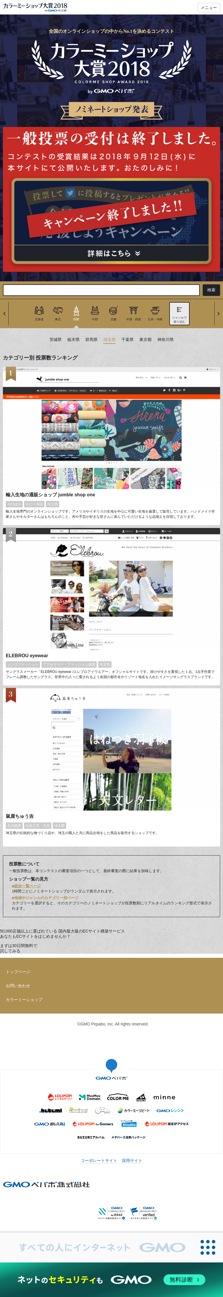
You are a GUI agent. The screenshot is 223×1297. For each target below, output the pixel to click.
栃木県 (73, 339)
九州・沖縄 (155, 319)
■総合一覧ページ (26, 886)
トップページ (18, 971)
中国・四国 (133, 319)
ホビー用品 (34, 504)
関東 (76, 319)
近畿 (113, 319)
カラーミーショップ (24, 999)
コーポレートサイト (99, 1160)
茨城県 (55, 339)
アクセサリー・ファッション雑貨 (69, 664)
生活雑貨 (14, 826)
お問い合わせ (18, 985)
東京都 (145, 339)
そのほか (14, 504)
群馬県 (91, 339)
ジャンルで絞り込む (179, 319)
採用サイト (132, 1160)
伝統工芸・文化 (38, 826)
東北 (58, 319)
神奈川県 (165, 339)
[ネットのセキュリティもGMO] (111, 1280)
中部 (95, 319)
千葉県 (127, 339)
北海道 (39, 319)
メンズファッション (23, 664)
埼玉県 (109, 339)
